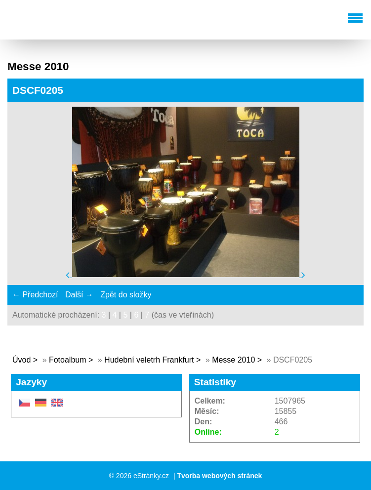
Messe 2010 (233, 360)
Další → (79, 294)
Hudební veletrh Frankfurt (150, 360)
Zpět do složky (125, 294)
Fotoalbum (67, 360)
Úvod (21, 360)
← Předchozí (35, 294)
